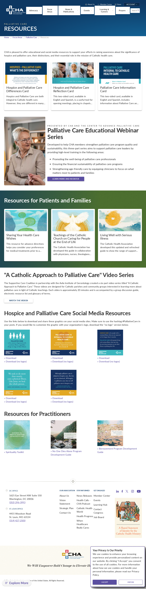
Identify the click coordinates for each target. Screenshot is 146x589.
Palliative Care (33, 38)
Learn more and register (69, 180)
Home (7, 38)
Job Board (99, 519)
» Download (10, 360)
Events (97, 502)
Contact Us (65, 514)
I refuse (130, 582)
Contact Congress (98, 513)
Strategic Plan (66, 510)
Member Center (102, 497)
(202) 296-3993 (17, 504)
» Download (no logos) (15, 363)
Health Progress (85, 518)
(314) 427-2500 (17, 522)
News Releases (84, 497)
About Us (64, 497)
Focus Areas (18, 38)
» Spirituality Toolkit (14, 454)
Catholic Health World (84, 512)
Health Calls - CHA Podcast (83, 504)
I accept (104, 582)
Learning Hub (100, 506)
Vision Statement (64, 504)
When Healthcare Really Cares (83, 526)
